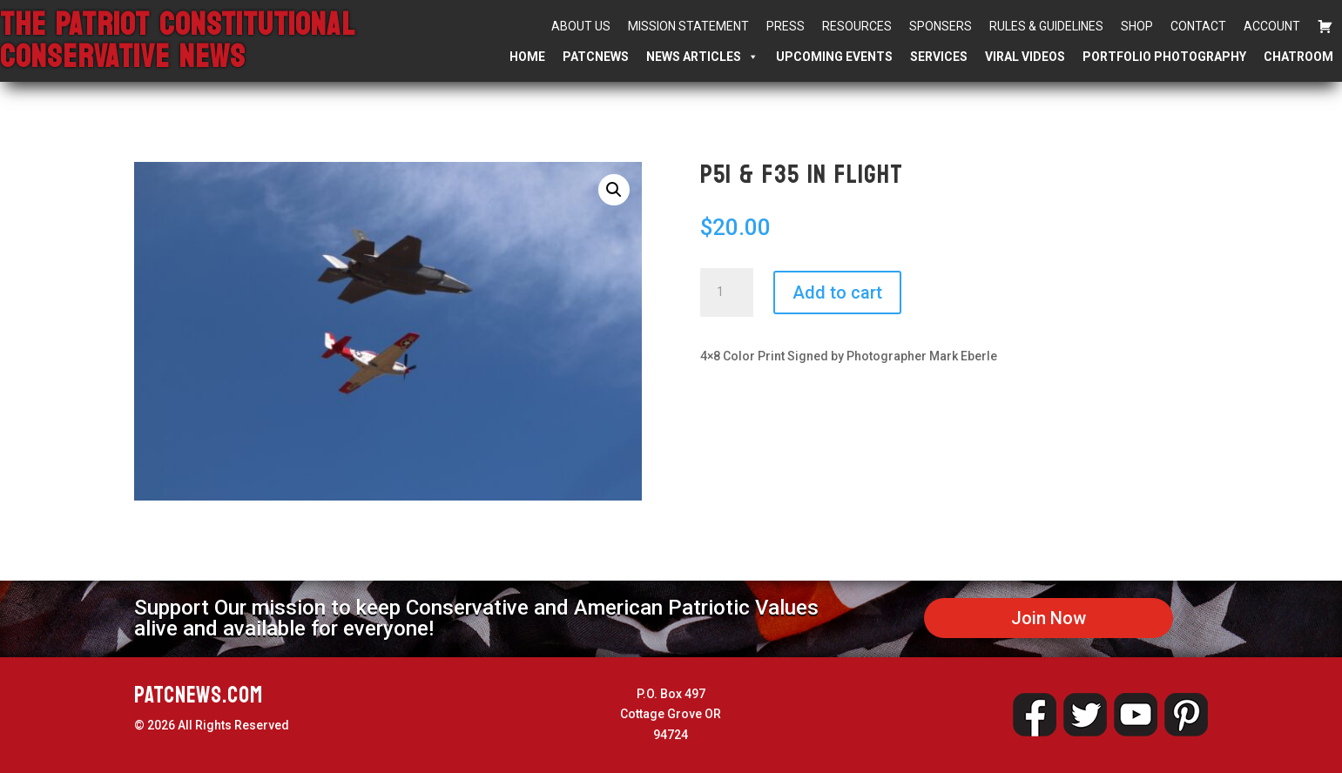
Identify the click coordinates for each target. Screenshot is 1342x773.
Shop (1137, 26)
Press (785, 26)
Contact (1198, 26)
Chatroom (1298, 57)
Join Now (1048, 618)
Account (1272, 26)
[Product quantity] (726, 292)
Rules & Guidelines (1046, 26)
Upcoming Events (834, 57)
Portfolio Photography (1164, 57)
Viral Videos (1025, 57)
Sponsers (940, 26)
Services (939, 57)
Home (527, 57)
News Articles (702, 57)
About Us (580, 26)
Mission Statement (688, 26)
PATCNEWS (596, 57)
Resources (857, 26)
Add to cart (837, 292)
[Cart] (1325, 26)
